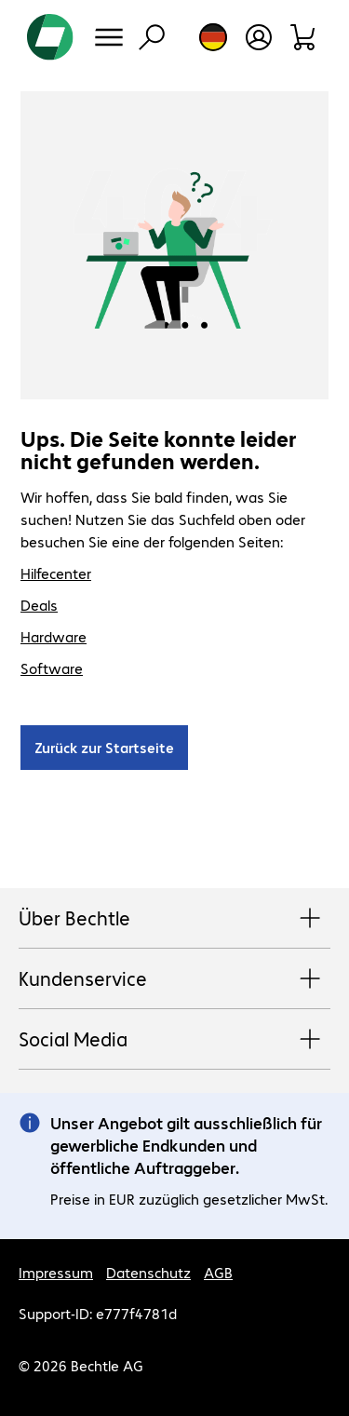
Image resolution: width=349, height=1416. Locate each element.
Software (51, 668)
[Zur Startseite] (50, 37)
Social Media (174, 1040)
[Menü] (108, 37)
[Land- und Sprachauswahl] (213, 37)
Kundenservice (174, 979)
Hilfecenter (55, 573)
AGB (218, 1272)
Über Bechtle (174, 919)
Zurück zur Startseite (104, 747)
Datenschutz (148, 1272)
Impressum (56, 1272)
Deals (39, 604)
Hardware (53, 636)
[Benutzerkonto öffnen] (259, 37)
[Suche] (151, 37)
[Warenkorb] (304, 37)
